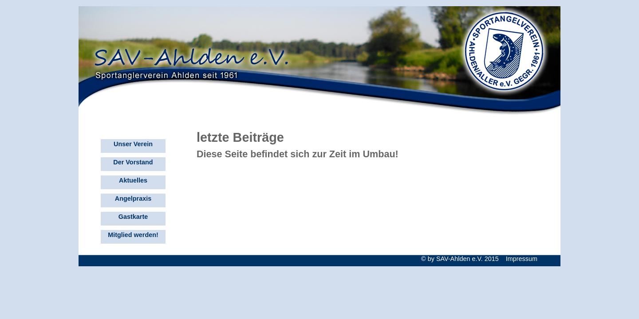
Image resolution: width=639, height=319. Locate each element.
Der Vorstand (133, 162)
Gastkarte (133, 216)
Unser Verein (133, 144)
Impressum (521, 258)
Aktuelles (133, 180)
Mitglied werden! (133, 234)
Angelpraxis (133, 198)
